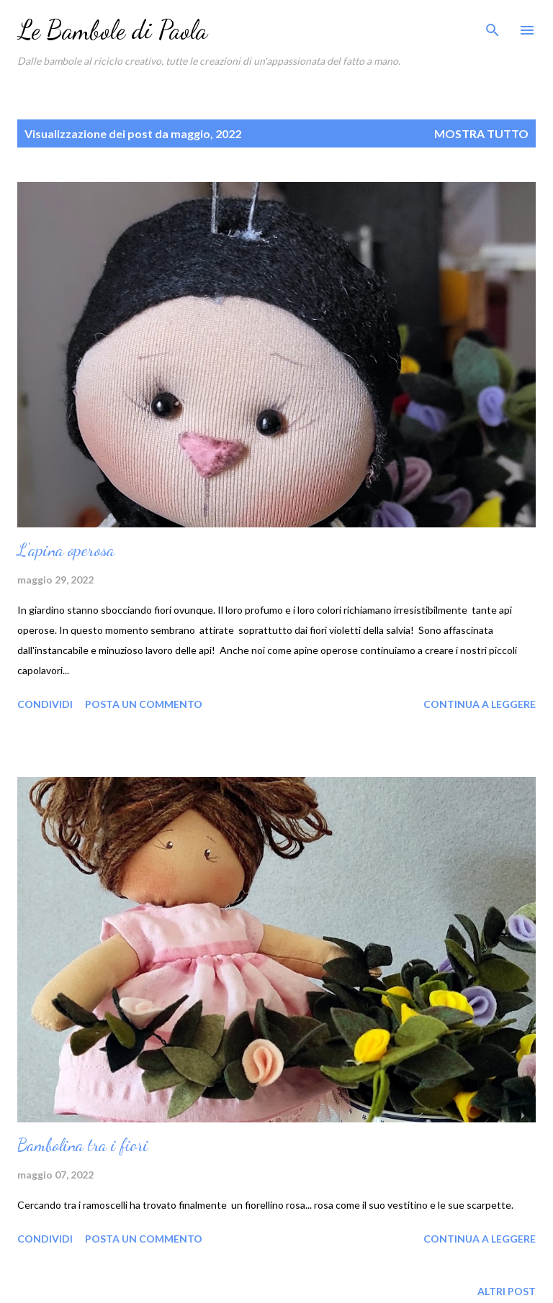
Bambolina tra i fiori (82, 1145)
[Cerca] (492, 26)
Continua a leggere (479, 704)
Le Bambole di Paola (112, 29)
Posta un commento (143, 704)
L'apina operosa (65, 550)
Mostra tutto (481, 133)
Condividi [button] (45, 704)
